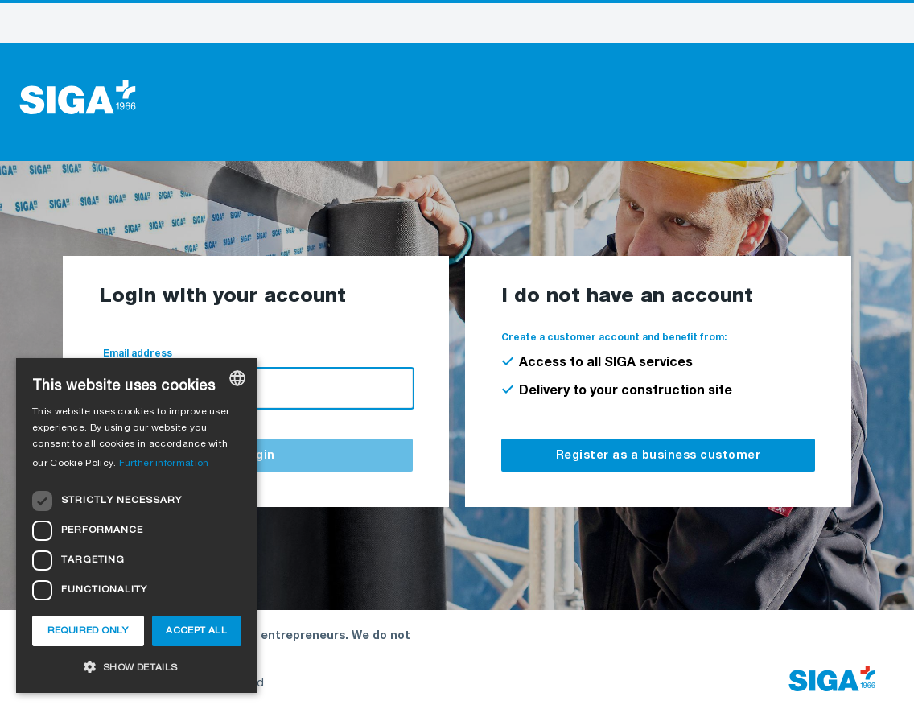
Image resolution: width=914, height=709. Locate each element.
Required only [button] (88, 631)
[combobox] (237, 378)
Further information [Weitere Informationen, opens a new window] (164, 463)
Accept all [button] (196, 631)
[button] (136, 667)
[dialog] (136, 525)
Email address (137, 354)
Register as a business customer (658, 456)
